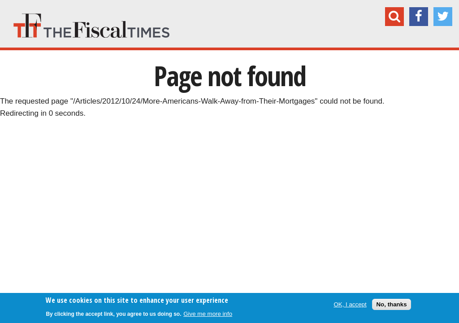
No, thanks (391, 304)
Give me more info (207, 313)
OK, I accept (349, 304)
